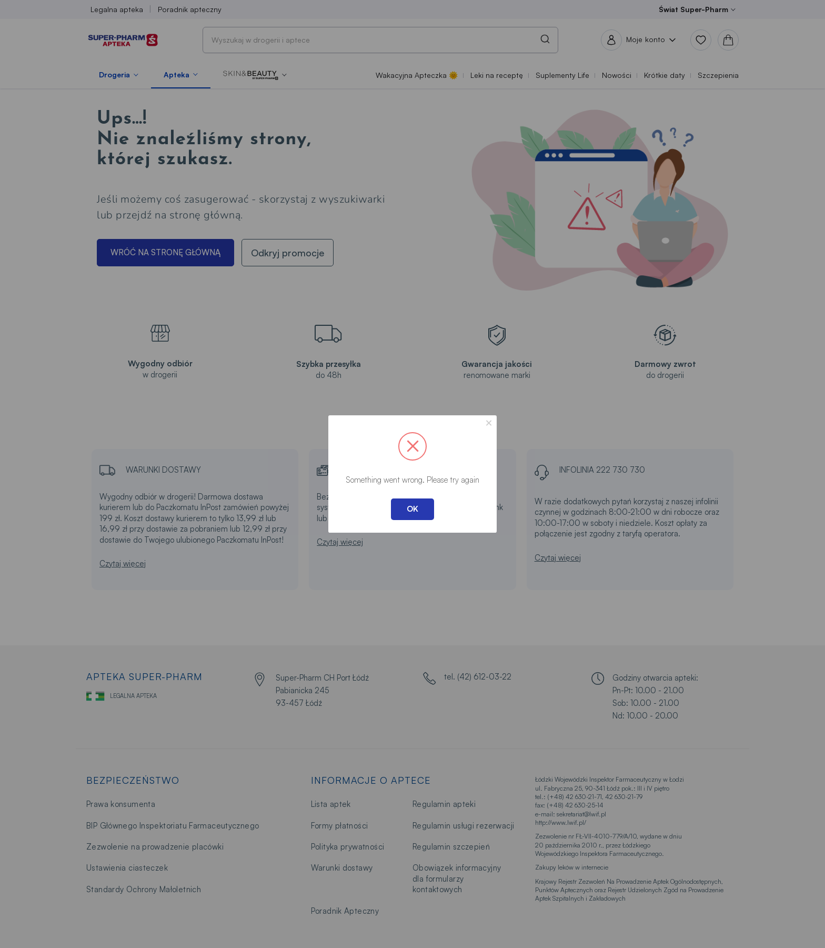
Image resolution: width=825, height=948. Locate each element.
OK (412, 509)
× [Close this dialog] (488, 423)
